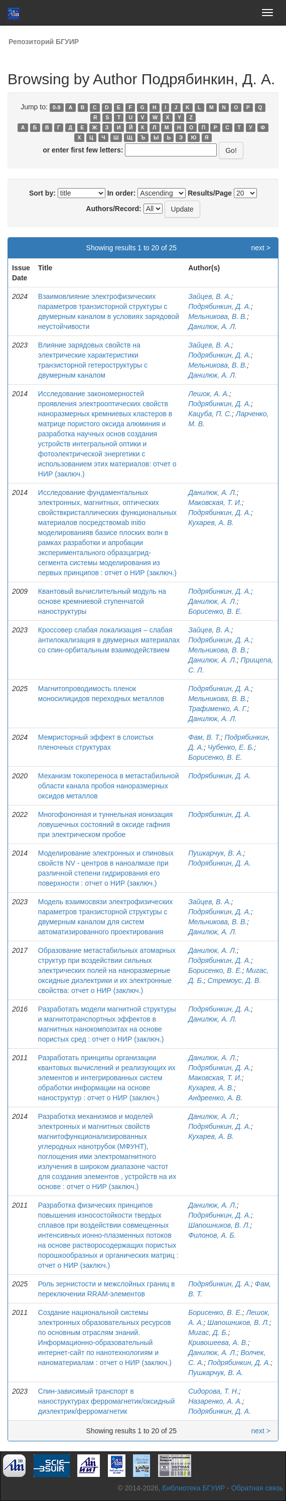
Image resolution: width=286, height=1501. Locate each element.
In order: (121, 193)
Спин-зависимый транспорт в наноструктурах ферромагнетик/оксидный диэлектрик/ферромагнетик (106, 1401)
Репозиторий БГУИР (44, 42)
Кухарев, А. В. (211, 523)
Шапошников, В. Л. (219, 1225)
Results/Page (210, 193)
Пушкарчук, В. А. (215, 853)
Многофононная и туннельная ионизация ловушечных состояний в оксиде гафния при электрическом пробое (105, 824)
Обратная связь (257, 1488)
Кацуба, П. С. (210, 414)
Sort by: (42, 193)
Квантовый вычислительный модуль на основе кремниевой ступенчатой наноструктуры (102, 601)
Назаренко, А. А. (215, 1401)
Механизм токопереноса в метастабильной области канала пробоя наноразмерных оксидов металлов (108, 786)
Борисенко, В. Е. (215, 611)
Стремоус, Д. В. (234, 980)
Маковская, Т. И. (215, 502)
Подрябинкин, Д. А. (219, 306)
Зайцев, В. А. (209, 296)
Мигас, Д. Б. (208, 1332)
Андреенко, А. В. (215, 1098)
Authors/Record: (113, 209)
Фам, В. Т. (204, 737)
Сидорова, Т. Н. (213, 1391)
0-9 (56, 107)
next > (260, 248)
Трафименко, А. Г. (217, 709)
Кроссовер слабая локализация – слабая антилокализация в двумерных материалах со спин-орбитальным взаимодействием (109, 640)
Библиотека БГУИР (193, 1488)
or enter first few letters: (83, 150)
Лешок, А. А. (208, 394)
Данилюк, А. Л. (212, 326)
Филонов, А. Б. (212, 1235)
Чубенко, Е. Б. (231, 747)
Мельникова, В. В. (217, 316)
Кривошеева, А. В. (218, 1343)
